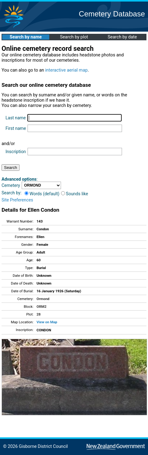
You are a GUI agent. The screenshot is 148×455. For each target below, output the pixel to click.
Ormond (43, 299)
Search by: (11, 192)
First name (16, 128)
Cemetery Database (112, 14)
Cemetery (11, 185)
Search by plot (74, 37)
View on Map (47, 322)
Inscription (16, 151)
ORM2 (41, 306)
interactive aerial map (66, 70)
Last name (16, 117)
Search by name (25, 37)
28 (39, 314)
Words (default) (41, 193)
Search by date (122, 37)
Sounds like (74, 193)
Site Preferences (17, 199)
